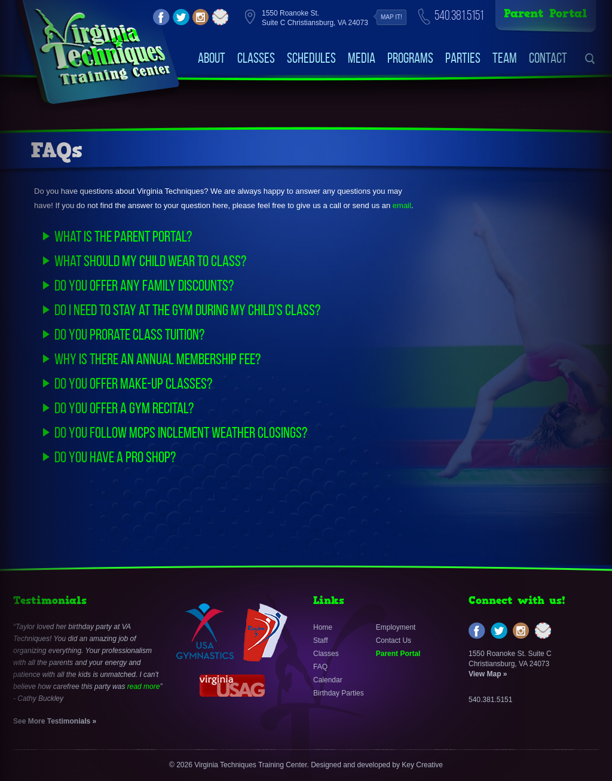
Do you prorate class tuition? (129, 334)
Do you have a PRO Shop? (115, 457)
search (590, 59)
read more (143, 686)
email (220, 17)
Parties (463, 58)
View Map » (488, 674)
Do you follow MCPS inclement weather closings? (180, 432)
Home (322, 627)
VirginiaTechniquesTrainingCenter (102, 48)
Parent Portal (545, 13)
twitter (181, 17)
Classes (256, 58)
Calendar (327, 680)
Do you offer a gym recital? (124, 407)
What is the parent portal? (123, 236)
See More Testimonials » (54, 721)
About (211, 58)
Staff (320, 640)
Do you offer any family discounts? (144, 285)
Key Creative (422, 765)
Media (361, 58)
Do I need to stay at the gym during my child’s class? (187, 309)
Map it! (391, 17)
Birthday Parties (338, 693)
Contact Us (393, 640)
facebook (161, 17)
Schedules (311, 58)
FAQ (320, 667)
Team (504, 58)
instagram (200, 17)
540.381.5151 (459, 15)
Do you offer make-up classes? (133, 383)
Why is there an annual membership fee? (157, 358)
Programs (410, 58)
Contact (548, 58)
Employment (396, 627)
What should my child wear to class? (150, 260)
